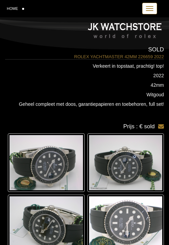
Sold (156, 49)
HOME (15, 8)
